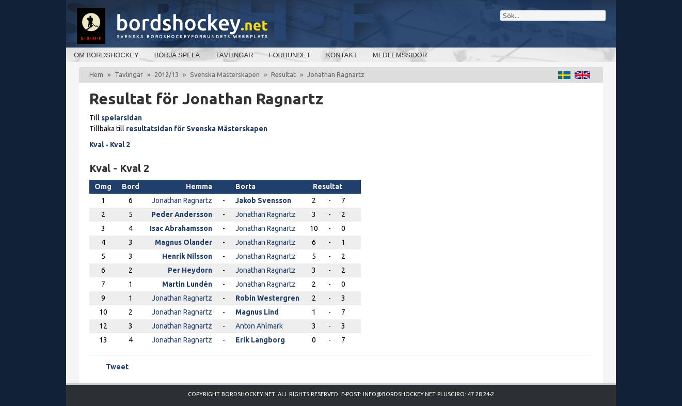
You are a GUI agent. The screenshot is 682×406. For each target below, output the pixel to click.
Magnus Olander (183, 242)
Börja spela (177, 55)
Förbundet (290, 55)
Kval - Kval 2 (109, 144)
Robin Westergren (267, 298)
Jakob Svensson (263, 200)
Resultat (283, 74)
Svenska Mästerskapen (225, 74)
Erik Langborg (260, 340)
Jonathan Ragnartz (182, 200)
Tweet (117, 367)
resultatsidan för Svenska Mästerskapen (196, 128)
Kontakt (341, 55)
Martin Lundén (187, 284)
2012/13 (166, 74)
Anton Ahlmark (259, 326)
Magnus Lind (257, 312)
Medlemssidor (400, 55)
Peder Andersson (181, 214)
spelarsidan (121, 118)
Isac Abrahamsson (181, 228)
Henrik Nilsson (187, 256)
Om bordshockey (106, 55)
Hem (96, 74)
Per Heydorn (190, 270)
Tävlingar (234, 55)
